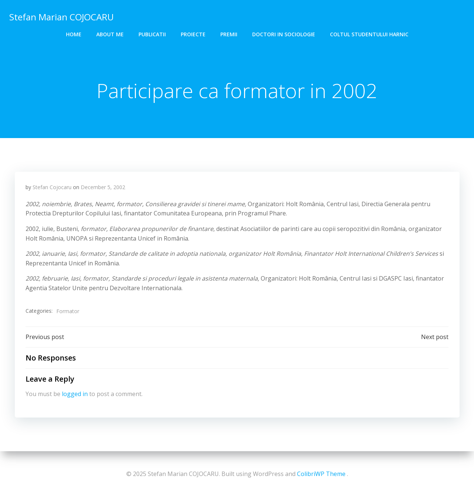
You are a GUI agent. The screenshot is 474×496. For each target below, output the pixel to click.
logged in (75, 395)
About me (110, 33)
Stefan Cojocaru (52, 187)
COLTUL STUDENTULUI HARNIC (369, 33)
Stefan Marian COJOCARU (61, 16)
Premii (228, 33)
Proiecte (193, 33)
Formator (67, 311)
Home (73, 33)
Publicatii (152, 33)
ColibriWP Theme (321, 474)
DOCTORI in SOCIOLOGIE (283, 33)
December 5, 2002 (103, 187)
